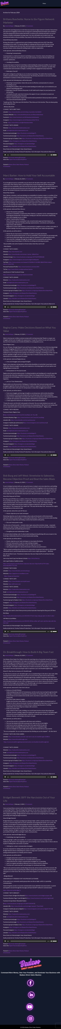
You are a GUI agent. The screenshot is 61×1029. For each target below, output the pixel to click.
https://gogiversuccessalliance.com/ (19, 573)
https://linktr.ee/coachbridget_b (12, 890)
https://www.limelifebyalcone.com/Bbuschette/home (28, 114)
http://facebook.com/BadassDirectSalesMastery (30, 135)
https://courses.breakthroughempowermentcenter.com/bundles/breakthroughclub (26, 742)
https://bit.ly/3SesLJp (34, 558)
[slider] (55, 154)
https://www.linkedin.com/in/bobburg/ (19, 570)
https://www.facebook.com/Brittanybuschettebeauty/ (24, 117)
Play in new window (13, 157)
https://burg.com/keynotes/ (11, 576)
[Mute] (51, 155)
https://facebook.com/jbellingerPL (26, 133)
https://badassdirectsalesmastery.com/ (19, 128)
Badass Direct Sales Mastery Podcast (19, 164)
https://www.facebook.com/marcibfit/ (28, 266)
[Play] (5, 155)
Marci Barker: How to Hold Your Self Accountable (29, 175)
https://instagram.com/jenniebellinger (24, 143)
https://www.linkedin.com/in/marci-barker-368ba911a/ (23, 254)
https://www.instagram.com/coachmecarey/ (35, 422)
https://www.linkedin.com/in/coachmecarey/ (23, 420)
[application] (30, 154)
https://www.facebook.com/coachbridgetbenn (40, 898)
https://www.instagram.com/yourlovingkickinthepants (24, 259)
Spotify (21, 159)
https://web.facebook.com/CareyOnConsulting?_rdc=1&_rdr (20, 415)
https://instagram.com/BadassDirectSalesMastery (23, 141)
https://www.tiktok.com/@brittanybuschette (20, 122)
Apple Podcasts (13, 159)
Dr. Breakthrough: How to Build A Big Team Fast (28, 652)
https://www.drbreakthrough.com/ (17, 739)
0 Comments (29, 26)
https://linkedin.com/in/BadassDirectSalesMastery (22, 146)
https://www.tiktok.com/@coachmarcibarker (20, 269)
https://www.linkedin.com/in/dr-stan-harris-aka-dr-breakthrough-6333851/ (29, 736)
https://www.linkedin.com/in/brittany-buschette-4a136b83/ (24, 112)
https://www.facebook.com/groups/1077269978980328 (28, 257)
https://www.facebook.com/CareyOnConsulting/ (30, 417)
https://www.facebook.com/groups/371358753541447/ (19, 903)
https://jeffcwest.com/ (14, 584)
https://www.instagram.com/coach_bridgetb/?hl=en (38, 908)
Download (22, 157)
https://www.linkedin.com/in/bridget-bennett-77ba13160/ (27, 906)
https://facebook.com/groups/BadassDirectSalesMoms (37, 138)
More (25, 159)
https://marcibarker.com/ (15, 251)
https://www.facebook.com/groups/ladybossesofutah (18, 274)
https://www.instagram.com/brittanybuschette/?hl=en (24, 120)
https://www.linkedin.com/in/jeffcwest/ (19, 581)
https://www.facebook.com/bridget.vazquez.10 (38, 895)
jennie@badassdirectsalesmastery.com (17, 130)
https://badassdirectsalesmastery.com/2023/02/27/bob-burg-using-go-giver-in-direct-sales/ (28, 616)
